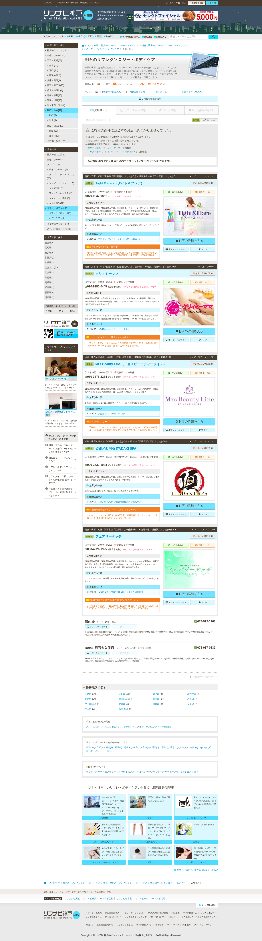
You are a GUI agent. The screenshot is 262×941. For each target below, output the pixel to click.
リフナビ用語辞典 (209, 913)
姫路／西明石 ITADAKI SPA (110, 448)
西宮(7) (109, 747)
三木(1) (108, 751)
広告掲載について (105, 925)
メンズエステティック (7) (60, 183)
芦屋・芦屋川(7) (54, 90)
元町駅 (122, 694)
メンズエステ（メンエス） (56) (61, 176)
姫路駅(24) (50, 262)
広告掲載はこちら (190, 917)
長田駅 (190, 704)
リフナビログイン (144, 925)
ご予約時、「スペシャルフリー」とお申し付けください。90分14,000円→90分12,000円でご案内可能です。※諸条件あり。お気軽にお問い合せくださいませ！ (122, 428)
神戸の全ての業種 (55, 154)
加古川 (108, 36)
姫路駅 (88, 699)
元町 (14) (52, 70)
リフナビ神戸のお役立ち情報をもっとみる (196, 870)
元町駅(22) (50, 247)
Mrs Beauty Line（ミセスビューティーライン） (125, 364)
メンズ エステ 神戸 (141, 772)
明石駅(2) (49, 297)
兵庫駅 (156, 704)
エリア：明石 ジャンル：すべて (104, 148)
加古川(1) (193, 747)
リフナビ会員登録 (125, 925)
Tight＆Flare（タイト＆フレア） (114, 183)
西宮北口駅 (124, 699)
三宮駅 (88, 694)
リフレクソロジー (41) (59, 213)
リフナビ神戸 (89, 898)
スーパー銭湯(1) (163, 726)
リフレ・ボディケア (56, 208)
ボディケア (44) (56, 218)
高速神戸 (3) (54, 75)
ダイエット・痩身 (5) (58, 198)
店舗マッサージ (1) (57, 169)
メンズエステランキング (136, 917)
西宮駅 (156, 699)
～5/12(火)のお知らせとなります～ (114, 329)
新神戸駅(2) (50, 257)
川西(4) (155, 747)
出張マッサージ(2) (55, 55)
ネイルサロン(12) (54, 203)
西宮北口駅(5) (52, 267)
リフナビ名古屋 (124, 898)
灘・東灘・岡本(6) (55, 105)
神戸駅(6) (49, 252)
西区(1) (98, 751)
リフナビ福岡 (158, 898)
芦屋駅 (190, 699)
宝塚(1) (146, 747)
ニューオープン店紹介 (135, 913)
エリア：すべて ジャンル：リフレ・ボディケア (112, 151)
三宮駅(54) (50, 242)
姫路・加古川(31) (54, 126)
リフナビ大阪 (73, 898)
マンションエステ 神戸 (187, 772)
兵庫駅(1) (49, 287)
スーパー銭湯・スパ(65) (58, 229)
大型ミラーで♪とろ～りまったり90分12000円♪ (119, 239)
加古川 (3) (53, 136)
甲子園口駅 (90, 704)
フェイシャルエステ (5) (59, 193)
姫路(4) (182, 747)
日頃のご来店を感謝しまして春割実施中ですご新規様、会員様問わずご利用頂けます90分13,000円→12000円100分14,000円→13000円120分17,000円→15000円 (122, 254)
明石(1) (164, 747)
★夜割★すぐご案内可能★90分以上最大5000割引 (120, 592)
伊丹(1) (136, 747)
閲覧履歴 (147, 37)
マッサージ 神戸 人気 (96, 772)
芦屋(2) (118, 747)
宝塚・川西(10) (53, 100)
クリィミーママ (101, 274)
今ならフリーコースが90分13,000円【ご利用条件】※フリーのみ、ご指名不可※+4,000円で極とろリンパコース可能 (122, 516)
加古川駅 (123, 709)
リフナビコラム (190, 913)
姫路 (70, 36)
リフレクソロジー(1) (127, 726)
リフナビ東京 (141, 898)
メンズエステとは (94, 917)
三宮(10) (90, 747)
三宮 (89, 36)
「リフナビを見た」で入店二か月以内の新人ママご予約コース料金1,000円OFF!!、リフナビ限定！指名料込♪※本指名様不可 (121, 344)
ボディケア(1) (146, 726)
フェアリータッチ (103, 536)
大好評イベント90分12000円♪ (111, 414)
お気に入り (160, 37)
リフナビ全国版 (53, 898)
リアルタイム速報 (94, 913)
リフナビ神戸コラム (130, 37)
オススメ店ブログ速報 (158, 913)
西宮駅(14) (50, 272)
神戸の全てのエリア (56, 50)
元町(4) (100, 747)
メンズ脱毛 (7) (55, 188)
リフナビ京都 (106, 898)
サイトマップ (173, 925)
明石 (79, 36)
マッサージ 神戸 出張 (119, 772)
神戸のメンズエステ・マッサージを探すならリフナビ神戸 (132, 935)
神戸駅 (156, 694)
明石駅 (88, 709)
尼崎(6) (127, 747)
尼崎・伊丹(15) (53, 95)
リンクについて (157, 917)
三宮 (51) (52, 65)
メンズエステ (52, 164)
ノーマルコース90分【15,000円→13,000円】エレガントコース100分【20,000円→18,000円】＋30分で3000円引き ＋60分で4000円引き (122, 607)
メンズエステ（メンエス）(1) (100, 726)
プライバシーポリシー (204, 925)
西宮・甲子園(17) (54, 85)
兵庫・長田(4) (53, 80)
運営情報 (160, 925)
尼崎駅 (122, 704)
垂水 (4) (52, 120)
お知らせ (90, 925)
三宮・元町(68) (53, 60)
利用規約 (186, 925)
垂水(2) (173, 747)
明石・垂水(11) (53, 110)
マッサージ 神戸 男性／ (164, 772)
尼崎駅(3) (49, 282)
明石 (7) (52, 115)
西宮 (98, 36)
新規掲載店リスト (113, 913)
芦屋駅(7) (49, 277)
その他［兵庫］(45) (55, 140)
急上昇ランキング (113, 917)
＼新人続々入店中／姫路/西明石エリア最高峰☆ (119, 502)
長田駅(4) (49, 292)
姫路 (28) (52, 131)
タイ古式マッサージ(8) (57, 224)
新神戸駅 (191, 694)
